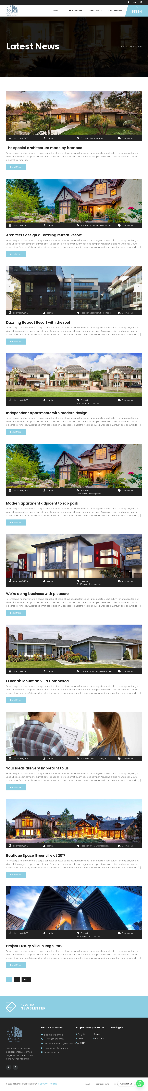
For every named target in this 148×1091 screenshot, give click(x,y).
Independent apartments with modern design (46, 413)
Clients (93, 758)
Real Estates (105, 225)
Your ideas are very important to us (37, 768)
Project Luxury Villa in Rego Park (34, 946)
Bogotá (81, 1034)
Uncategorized (94, 403)
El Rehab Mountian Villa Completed (37, 681)
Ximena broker (102, 1084)
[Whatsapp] (140, 1083)
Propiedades (120, 1084)
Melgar (80, 1042)
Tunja (96, 1034)
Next (26, 979)
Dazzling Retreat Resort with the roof (38, 322)
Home (122, 47)
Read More (15, 167)
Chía (79, 1038)
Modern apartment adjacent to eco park (42, 503)
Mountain (100, 138)
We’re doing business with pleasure (37, 593)
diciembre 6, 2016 (20, 138)
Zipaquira (98, 1038)
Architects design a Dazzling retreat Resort (44, 235)
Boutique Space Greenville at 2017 (35, 855)
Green (92, 138)
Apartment (94, 225)
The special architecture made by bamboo (44, 147)
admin (50, 138)
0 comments (125, 138)
